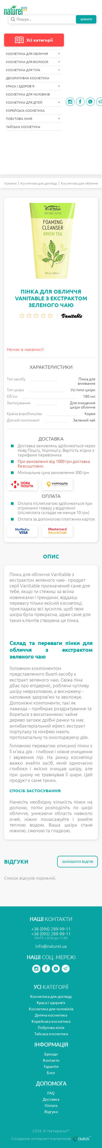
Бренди (51, 1054)
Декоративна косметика (27, 78)
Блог (51, 1073)
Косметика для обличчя (33, 53)
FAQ (51, 1093)
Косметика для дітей (33, 102)
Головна (10, 183)
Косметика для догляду (38, 183)
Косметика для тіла (33, 70)
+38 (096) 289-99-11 (51, 928)
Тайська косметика (23, 127)
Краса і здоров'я (33, 86)
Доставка (51, 1099)
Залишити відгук (77, 861)
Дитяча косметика (51, 1015)
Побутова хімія (33, 118)
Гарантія (51, 1066)
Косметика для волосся (33, 62)
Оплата (51, 1105)
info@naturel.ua (51, 946)
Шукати (86, 19)
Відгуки (51, 1112)
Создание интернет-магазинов (51, 1138)
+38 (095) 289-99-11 (51, 933)
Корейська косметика (25, 110)
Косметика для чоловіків (28, 94)
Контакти (51, 1060)
